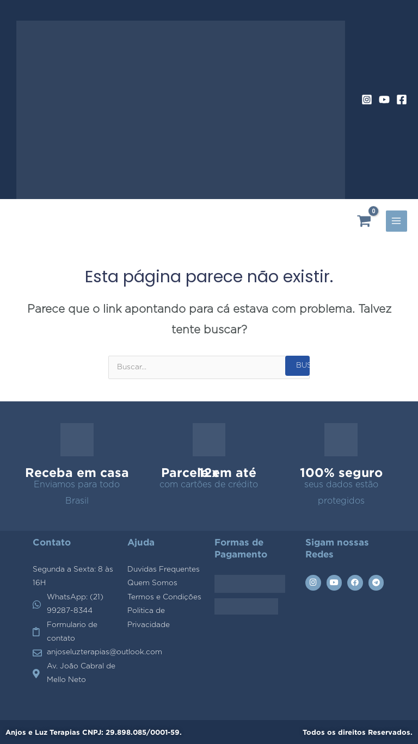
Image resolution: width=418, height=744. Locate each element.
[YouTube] (384, 99)
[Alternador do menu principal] (396, 221)
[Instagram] (366, 99)
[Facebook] (401, 99)
